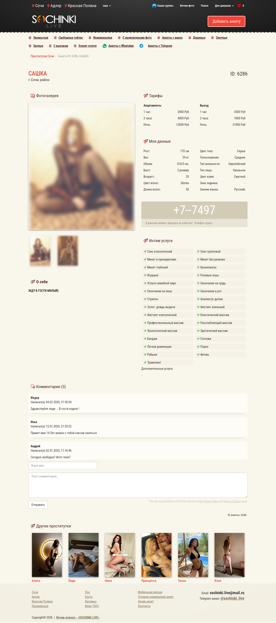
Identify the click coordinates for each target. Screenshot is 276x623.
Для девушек (224, 5)
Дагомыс (91, 601)
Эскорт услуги (87, 46)
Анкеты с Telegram (160, 46)
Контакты (144, 606)
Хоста (88, 597)
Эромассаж (40, 37)
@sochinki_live (232, 598)
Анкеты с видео (172, 37)
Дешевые (199, 37)
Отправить (38, 505)
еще (107, 5)
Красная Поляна (82, 5)
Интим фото (187, 5)
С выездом (61, 46)
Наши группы (165, 5)
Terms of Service (232, 501)
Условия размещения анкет (155, 597)
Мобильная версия (150, 592)
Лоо (87, 592)
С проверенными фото (137, 37)
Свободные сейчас (71, 37)
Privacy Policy (211, 501)
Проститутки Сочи (42, 56)
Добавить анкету (227, 21)
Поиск (204, 5)
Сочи (39, 5)
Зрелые (38, 46)
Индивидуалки (102, 37)
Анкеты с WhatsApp (121, 46)
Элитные (221, 37)
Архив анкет (146, 601)
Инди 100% (92, 606)
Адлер (55, 5)
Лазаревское (40, 606)
